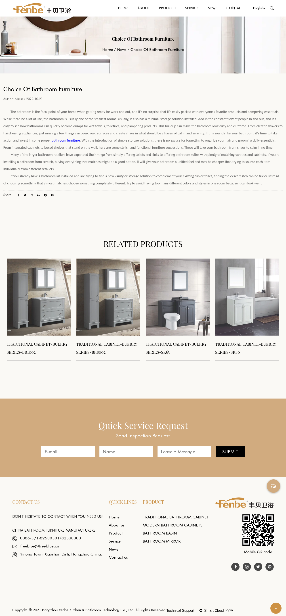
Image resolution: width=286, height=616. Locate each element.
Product (167, 8)
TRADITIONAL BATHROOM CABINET (176, 517)
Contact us (118, 557)
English (259, 8)
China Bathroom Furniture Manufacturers (53, 530)
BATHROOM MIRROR (162, 541)
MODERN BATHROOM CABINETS (172, 525)
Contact (235, 8)
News (212, 8)
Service (192, 8)
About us (116, 525)
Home (123, 8)
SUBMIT (230, 451)
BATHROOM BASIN (160, 533)
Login (229, 610)
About (143, 8)
